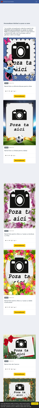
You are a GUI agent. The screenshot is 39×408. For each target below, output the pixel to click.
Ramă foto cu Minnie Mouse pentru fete (18, 86)
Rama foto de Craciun (11, 364)
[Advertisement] (19, 13)
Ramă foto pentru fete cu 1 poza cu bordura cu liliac (19, 234)
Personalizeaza (19, 96)
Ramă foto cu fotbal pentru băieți (15, 150)
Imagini (6, 83)
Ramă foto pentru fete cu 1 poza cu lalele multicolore (18, 301)
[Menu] (36, 1)
